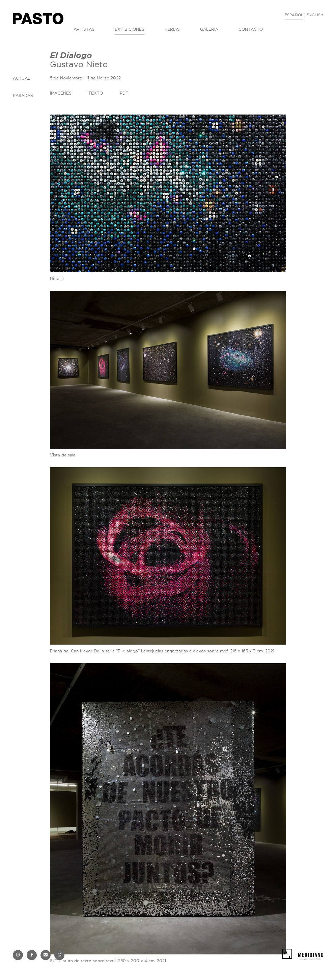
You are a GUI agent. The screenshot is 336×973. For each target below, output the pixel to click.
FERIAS (172, 29)
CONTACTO (251, 29)
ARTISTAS (84, 29)
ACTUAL (21, 78)
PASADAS (23, 95)
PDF (124, 93)
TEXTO (95, 93)
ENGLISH (314, 15)
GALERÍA (209, 29)
